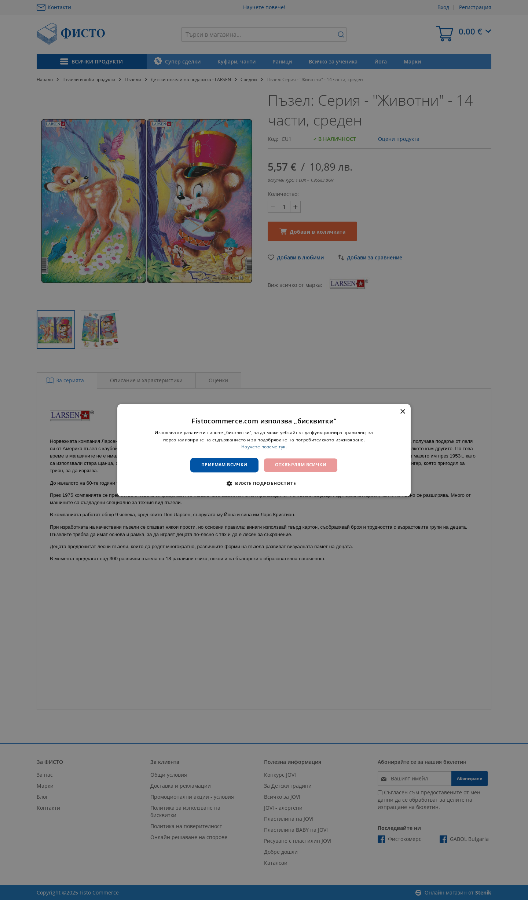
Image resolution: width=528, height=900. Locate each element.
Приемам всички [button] (224, 465)
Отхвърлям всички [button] (300, 465)
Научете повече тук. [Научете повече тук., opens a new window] (264, 447)
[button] (264, 483)
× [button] (402, 412)
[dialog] (264, 450)
